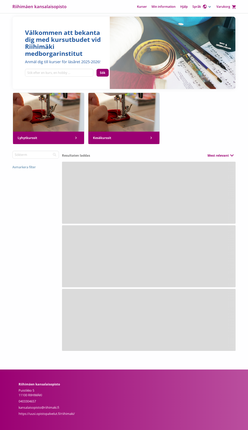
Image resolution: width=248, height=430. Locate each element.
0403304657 (27, 401)
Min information (164, 6)
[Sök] (102, 73)
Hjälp (184, 6)
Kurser (142, 6)
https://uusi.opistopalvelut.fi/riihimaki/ (47, 414)
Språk (199, 6)
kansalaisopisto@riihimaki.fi (39, 407)
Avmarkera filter (24, 167)
